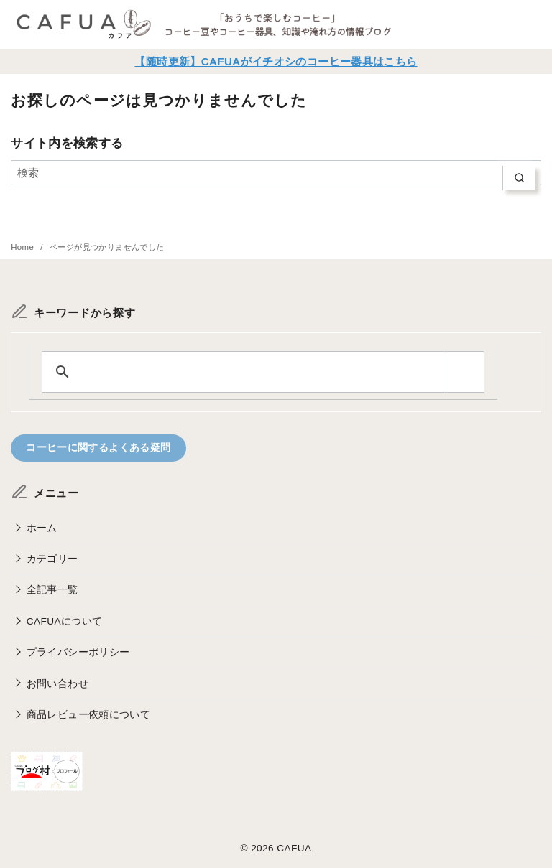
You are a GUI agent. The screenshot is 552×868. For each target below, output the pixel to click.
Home (23, 247)
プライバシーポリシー (78, 652)
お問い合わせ (57, 683)
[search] (519, 178)
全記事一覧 (52, 590)
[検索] (276, 172)
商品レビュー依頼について (89, 714)
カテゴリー (52, 559)
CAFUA (294, 849)
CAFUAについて (65, 621)
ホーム (42, 528)
